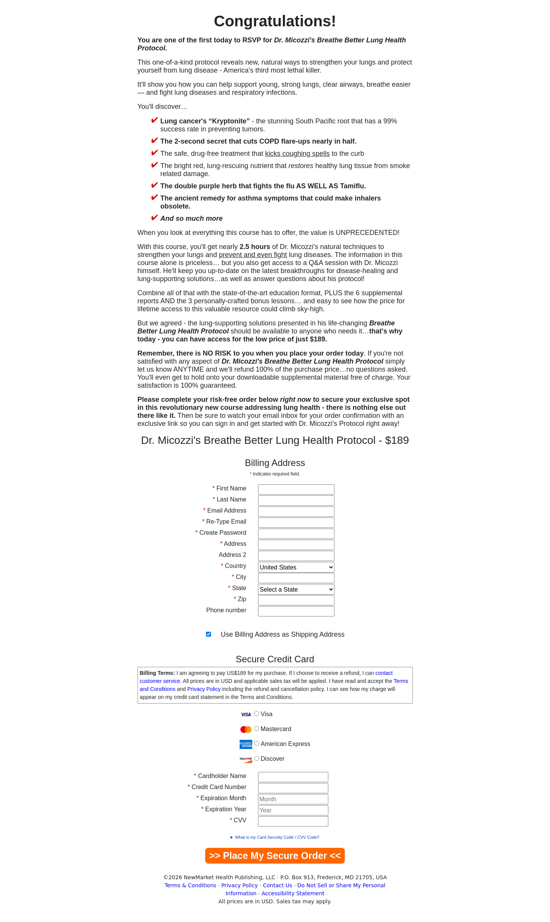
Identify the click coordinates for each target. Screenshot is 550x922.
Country (234, 566)
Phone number (226, 610)
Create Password (220, 532)
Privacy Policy (204, 689)
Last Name (229, 499)
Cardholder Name (220, 776)
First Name (230, 488)
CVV (238, 820)
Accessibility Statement (293, 893)
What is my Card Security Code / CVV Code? (277, 837)
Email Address (225, 510)
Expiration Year (223, 809)
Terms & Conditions (190, 885)
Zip (240, 599)
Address (233, 543)
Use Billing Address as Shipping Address (282, 634)
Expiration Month (221, 798)
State (237, 588)
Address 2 (232, 555)
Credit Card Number (217, 787)
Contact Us (277, 885)
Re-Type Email (224, 521)
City (239, 577)
